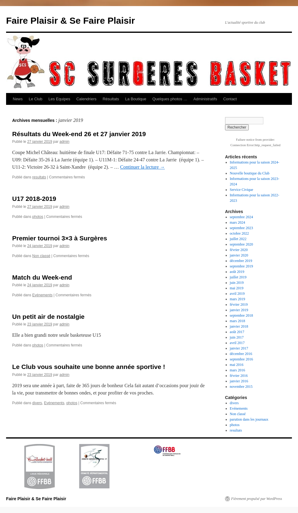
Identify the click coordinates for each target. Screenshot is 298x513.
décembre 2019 (241, 261)
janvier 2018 (239, 326)
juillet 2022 (238, 239)
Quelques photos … (169, 99)
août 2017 (237, 332)
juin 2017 (237, 337)
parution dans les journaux (249, 419)
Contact (230, 99)
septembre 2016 (241, 359)
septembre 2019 (241, 266)
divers (37, 403)
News (18, 99)
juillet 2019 (238, 277)
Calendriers (86, 99)
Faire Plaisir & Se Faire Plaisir (70, 20)
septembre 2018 (241, 315)
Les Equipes (59, 99)
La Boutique (135, 99)
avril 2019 (237, 293)
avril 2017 (237, 343)
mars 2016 (237, 370)
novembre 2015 (241, 386)
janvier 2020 (239, 255)
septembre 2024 (241, 217)
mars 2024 (237, 222)
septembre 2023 (241, 228)
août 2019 (237, 272)
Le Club (36, 99)
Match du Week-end (42, 277)
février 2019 (239, 304)
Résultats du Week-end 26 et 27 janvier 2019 (79, 133)
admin (64, 141)
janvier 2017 (239, 348)
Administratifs (205, 99)
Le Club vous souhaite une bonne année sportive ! (88, 366)
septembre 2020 (241, 244)
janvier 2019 (239, 310)
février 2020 (239, 250)
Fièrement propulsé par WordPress (256, 499)
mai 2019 (237, 288)
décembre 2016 (241, 354)
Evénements (42, 295)
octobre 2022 (239, 233)
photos (37, 217)
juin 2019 (237, 283)
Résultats (110, 99)
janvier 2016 (239, 381)
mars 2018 (237, 321)
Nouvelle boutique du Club (249, 173)
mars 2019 (237, 299)
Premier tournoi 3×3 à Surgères (59, 238)
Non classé (41, 256)
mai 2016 (237, 365)
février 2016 (239, 376)
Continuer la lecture (142, 167)
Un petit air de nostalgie (48, 316)
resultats (39, 177)
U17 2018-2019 (34, 198)
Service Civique (241, 190)
